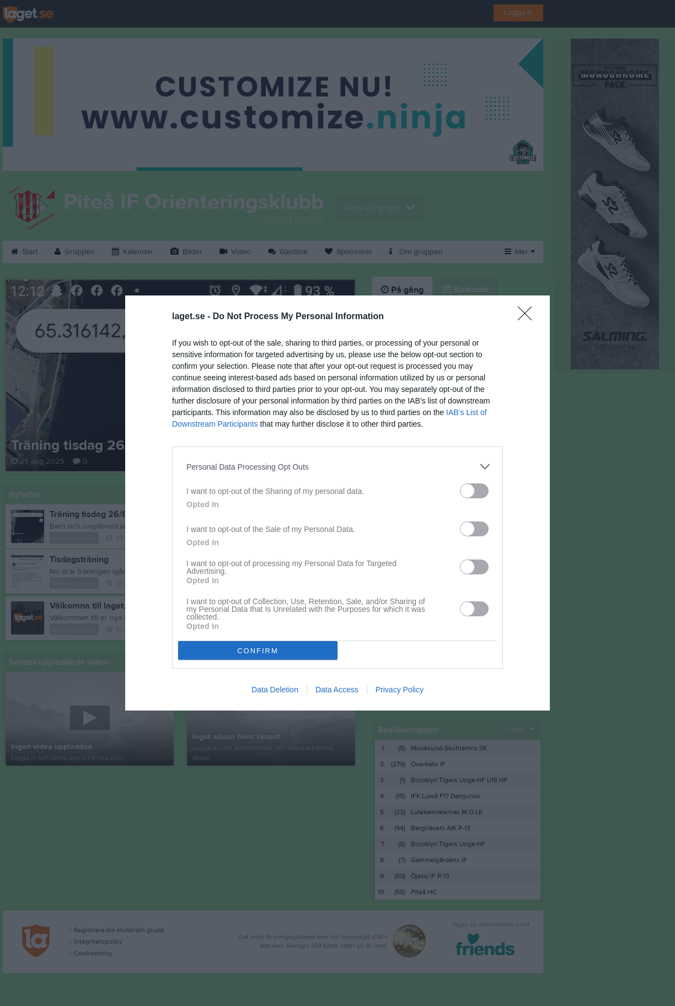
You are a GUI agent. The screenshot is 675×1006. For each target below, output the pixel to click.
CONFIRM (257, 651)
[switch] (474, 490)
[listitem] (337, 466)
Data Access (336, 689)
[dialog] (337, 503)
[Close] (528, 316)
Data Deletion (274, 689)
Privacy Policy (400, 689)
